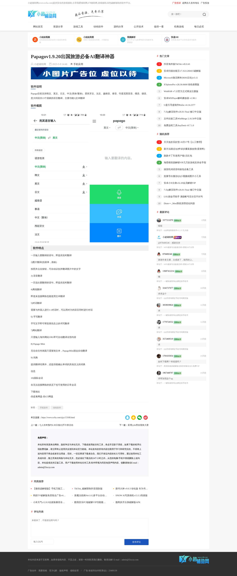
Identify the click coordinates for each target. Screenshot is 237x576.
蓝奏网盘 (36, 396)
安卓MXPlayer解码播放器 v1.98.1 (176, 98)
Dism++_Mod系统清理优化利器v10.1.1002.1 (176, 204)
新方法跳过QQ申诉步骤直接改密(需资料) (181, 149)
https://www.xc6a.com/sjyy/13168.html (58, 417)
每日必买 (199, 26)
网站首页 (38, 26)
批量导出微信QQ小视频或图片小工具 (179, 176)
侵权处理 (74, 570)
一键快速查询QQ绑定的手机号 (176, 281)
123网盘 (48, 396)
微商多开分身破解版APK (126, 502)
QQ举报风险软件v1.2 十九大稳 (176, 230)
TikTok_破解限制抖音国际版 (87, 488)
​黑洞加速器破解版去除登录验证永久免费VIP (181, 366)
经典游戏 (179, 26)
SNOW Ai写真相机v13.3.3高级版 (130, 495)
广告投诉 (176, 3)
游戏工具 (78, 26)
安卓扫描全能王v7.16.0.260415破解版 (179, 71)
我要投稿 (43, 570)
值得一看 (159, 26)
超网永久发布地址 (190, 3)
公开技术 (138, 26)
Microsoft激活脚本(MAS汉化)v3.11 (177, 78)
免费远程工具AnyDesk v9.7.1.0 (175, 125)
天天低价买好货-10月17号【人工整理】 (180, 142)
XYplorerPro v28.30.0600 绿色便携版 (178, 84)
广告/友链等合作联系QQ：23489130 (100, 570)
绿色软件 (98, 26)
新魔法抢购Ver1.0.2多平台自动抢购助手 (89, 495)
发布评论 (136, 542)
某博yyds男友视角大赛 (138, 425)
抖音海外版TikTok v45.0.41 (173, 64)
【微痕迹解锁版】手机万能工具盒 (48, 488)
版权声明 (63, 570)
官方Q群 (53, 570)
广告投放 (205, 3)
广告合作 (32, 570)
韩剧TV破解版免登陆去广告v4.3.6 (48, 495)
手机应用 (78, 64)
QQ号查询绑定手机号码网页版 (176, 298)
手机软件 (44, 408)
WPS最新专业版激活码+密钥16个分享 (179, 247)
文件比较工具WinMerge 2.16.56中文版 (179, 119)
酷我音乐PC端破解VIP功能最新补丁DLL (89, 502)
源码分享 (118, 26)
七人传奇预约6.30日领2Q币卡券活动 (56, 425)
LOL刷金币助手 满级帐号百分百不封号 (180, 197)
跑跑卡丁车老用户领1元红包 (174, 156)
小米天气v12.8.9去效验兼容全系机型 (48, 502)
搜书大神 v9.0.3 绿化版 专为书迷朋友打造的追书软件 (131, 488)
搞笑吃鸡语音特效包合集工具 (175, 169)
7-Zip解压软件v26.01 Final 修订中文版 (179, 112)
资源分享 (58, 26)
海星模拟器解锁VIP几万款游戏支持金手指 (181, 162)
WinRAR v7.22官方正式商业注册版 (177, 91)
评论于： (160, 230)
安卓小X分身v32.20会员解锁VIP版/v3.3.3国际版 (176, 183)
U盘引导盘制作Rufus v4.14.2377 (176, 105)
